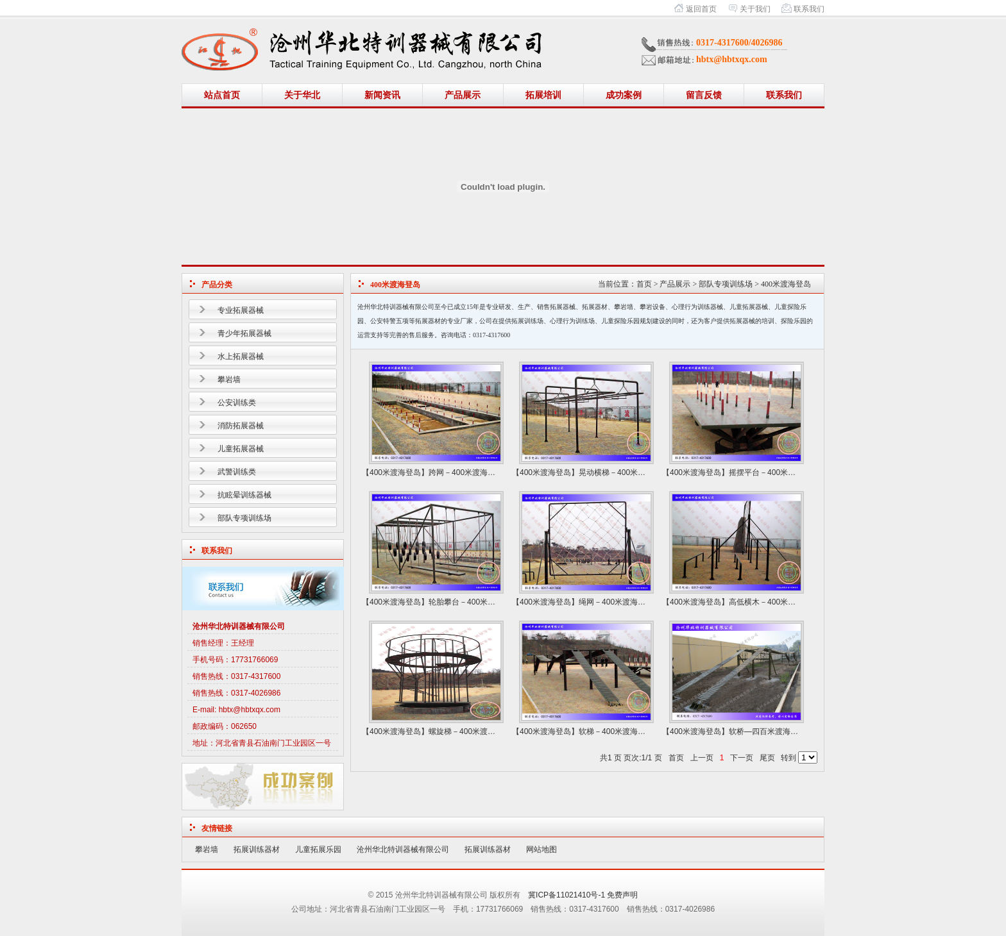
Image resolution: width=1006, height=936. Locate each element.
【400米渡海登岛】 (395, 472)
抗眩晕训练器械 (244, 494)
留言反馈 (704, 95)
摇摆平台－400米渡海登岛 (774, 472)
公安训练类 (236, 402)
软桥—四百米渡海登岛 (767, 731)
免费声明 (622, 894)
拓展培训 (543, 95)
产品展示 (463, 95)
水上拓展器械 (240, 356)
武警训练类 (236, 471)
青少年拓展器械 (244, 333)
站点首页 (222, 95)
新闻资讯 (382, 95)
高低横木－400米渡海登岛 (774, 602)
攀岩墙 (229, 379)
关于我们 (755, 8)
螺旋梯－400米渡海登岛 (470, 731)
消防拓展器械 (240, 425)
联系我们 (809, 8)
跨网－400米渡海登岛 (466, 472)
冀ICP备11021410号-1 (566, 894)
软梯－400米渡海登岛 (616, 731)
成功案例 (624, 95)
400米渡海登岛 (786, 284)
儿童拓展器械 (240, 448)
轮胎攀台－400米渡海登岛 (473, 602)
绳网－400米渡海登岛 (616, 602)
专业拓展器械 (240, 310)
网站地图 (541, 849)
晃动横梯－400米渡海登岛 (624, 472)
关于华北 (302, 95)
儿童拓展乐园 (318, 849)
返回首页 (701, 8)
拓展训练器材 (257, 849)
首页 (644, 284)
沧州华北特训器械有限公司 (403, 849)
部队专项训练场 (244, 518)
